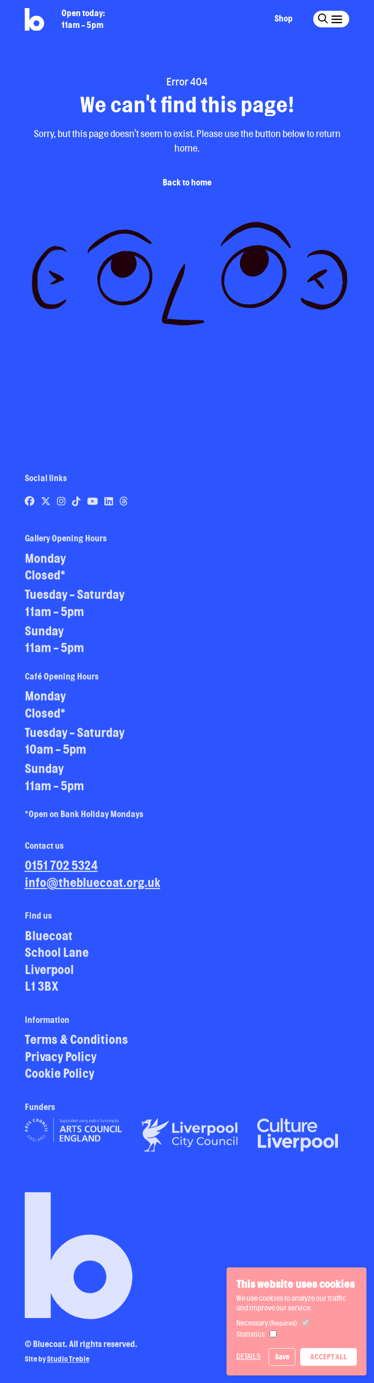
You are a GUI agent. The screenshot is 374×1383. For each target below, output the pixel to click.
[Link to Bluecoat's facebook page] (30, 504)
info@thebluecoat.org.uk (92, 885)
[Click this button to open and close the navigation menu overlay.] (336, 18)
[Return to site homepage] (34, 19)
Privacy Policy (60, 1059)
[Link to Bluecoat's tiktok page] (77, 504)
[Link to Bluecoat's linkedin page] (109, 504)
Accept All (328, 1356)
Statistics (250, 1334)
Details (248, 1356)
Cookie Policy (59, 1076)
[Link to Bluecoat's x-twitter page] (46, 504)
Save (282, 1356)
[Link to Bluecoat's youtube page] (93, 504)
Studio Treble (68, 1362)
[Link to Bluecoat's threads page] (123, 504)
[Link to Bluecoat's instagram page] (62, 504)
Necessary (266, 1323)
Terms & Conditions (76, 1042)
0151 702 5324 (61, 868)
